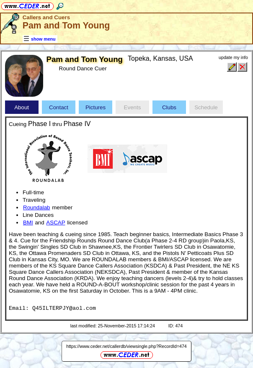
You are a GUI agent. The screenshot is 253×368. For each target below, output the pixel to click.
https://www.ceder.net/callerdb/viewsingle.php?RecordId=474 (126, 346)
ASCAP (55, 222)
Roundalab (36, 207)
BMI (28, 222)
